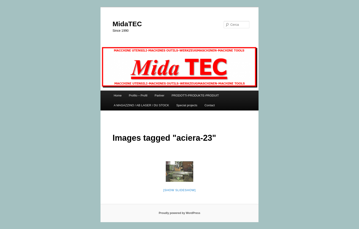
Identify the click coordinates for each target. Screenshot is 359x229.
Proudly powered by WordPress (179, 213)
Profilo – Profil (138, 95)
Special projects (186, 105)
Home (118, 95)
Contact (209, 105)
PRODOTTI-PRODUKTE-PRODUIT (195, 95)
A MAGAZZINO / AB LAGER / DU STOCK (141, 105)
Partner (159, 95)
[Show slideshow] (179, 190)
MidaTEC (127, 24)
